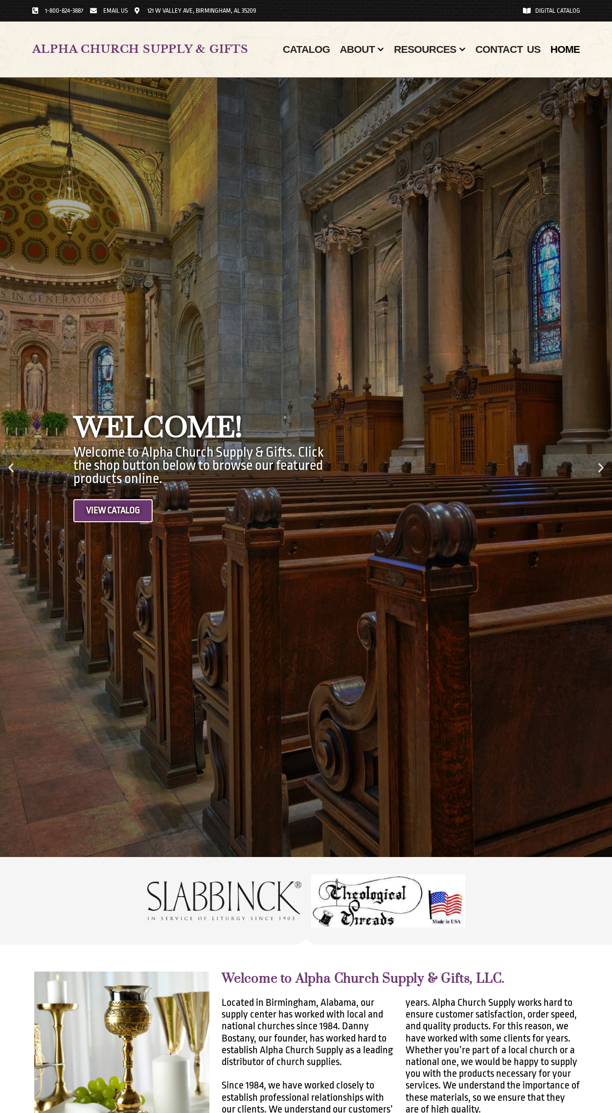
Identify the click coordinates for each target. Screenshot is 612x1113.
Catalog (306, 49)
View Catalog (115, 511)
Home (565, 49)
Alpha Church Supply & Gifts (140, 49)
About (362, 49)
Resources (430, 49)
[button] (11, 468)
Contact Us (508, 49)
